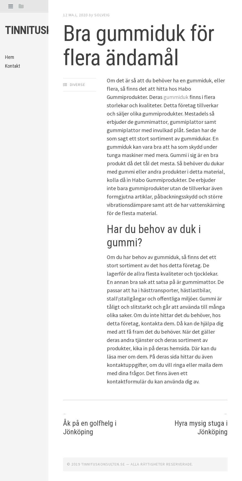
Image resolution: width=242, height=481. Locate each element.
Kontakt (12, 66)
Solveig (102, 14)
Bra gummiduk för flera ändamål (138, 45)
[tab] (10, 6)
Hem (9, 57)
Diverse (77, 84)
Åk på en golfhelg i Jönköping (89, 427)
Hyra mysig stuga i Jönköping (201, 427)
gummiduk (175, 96)
